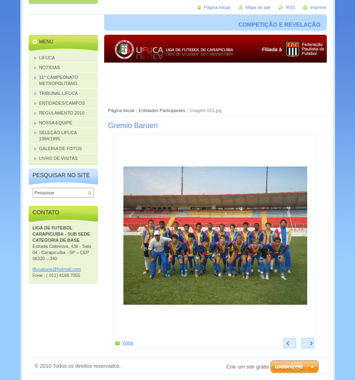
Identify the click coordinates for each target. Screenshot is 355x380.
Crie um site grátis (247, 367)
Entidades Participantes (162, 110)
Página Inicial (217, 7)
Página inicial (121, 110)
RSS (290, 7)
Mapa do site (258, 7)
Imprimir (318, 7)
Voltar (128, 342)
